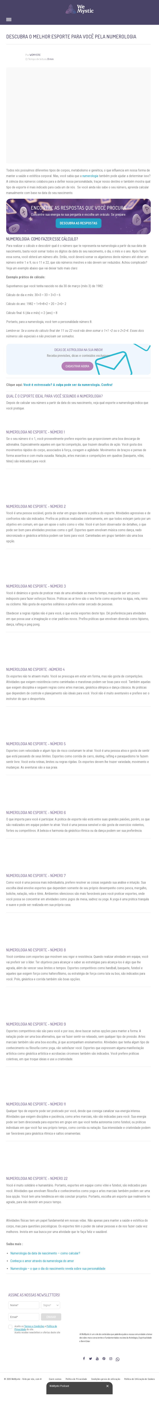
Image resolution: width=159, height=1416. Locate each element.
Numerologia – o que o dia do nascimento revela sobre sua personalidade (57, 1269)
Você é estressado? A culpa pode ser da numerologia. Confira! (67, 385)
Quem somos (55, 1379)
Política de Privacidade (76, 1379)
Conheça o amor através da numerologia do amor (42, 1261)
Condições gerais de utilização (105, 1379)
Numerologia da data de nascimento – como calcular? (45, 1253)
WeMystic (35, 54)
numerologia (90, 176)
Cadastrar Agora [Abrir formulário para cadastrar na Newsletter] (77, 366)
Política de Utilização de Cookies (139, 1379)
